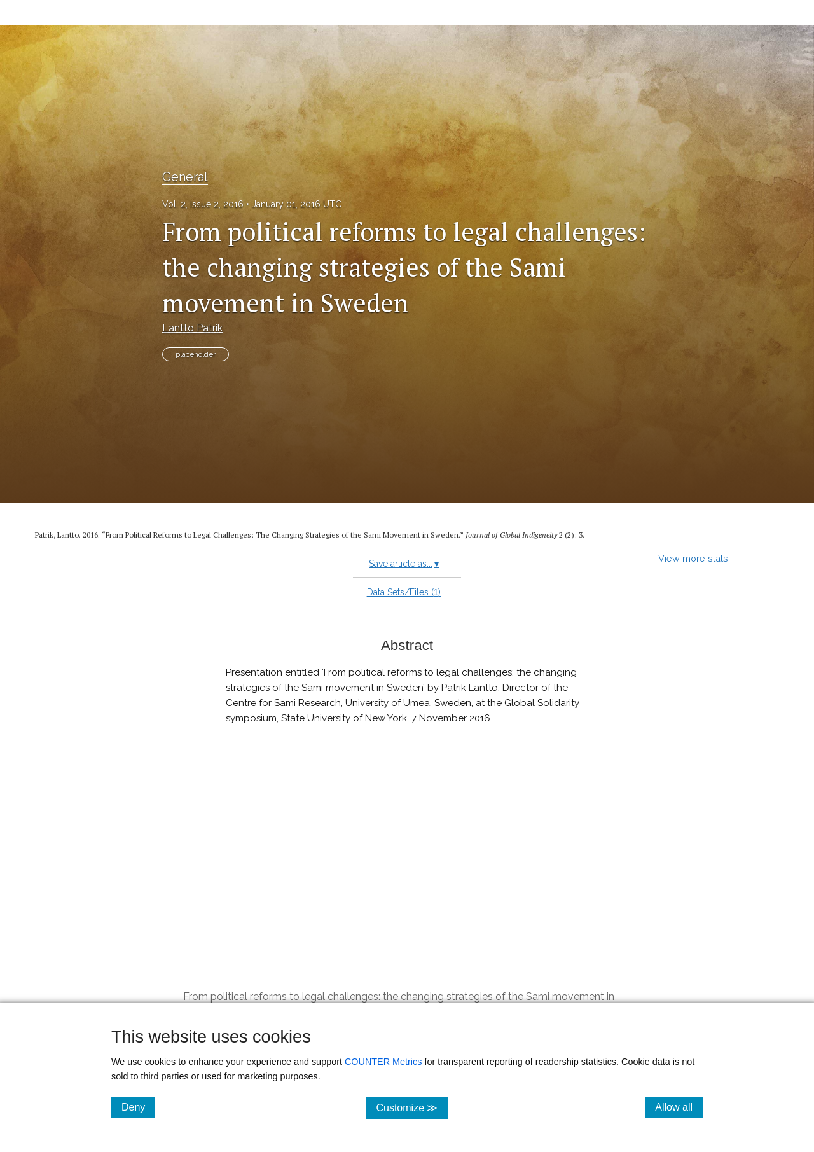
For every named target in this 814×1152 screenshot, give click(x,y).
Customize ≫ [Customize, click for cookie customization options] (412, 1107)
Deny (138, 1107)
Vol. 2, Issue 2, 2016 (203, 204)
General (185, 176)
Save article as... (404, 564)
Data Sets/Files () (404, 592)
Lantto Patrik (192, 328)
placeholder (196, 354)
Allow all (679, 1107)
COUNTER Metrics (383, 1062)
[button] (407, 898)
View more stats (693, 558)
